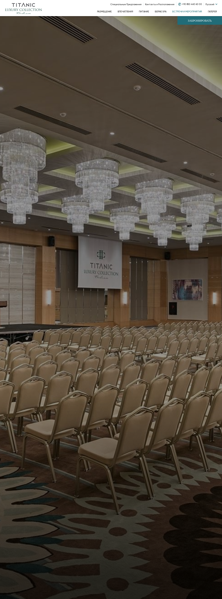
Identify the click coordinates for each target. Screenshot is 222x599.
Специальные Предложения (125, 4)
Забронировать (200, 20)
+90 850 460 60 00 (192, 4)
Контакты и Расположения (159, 4)
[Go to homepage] (23, 8)
